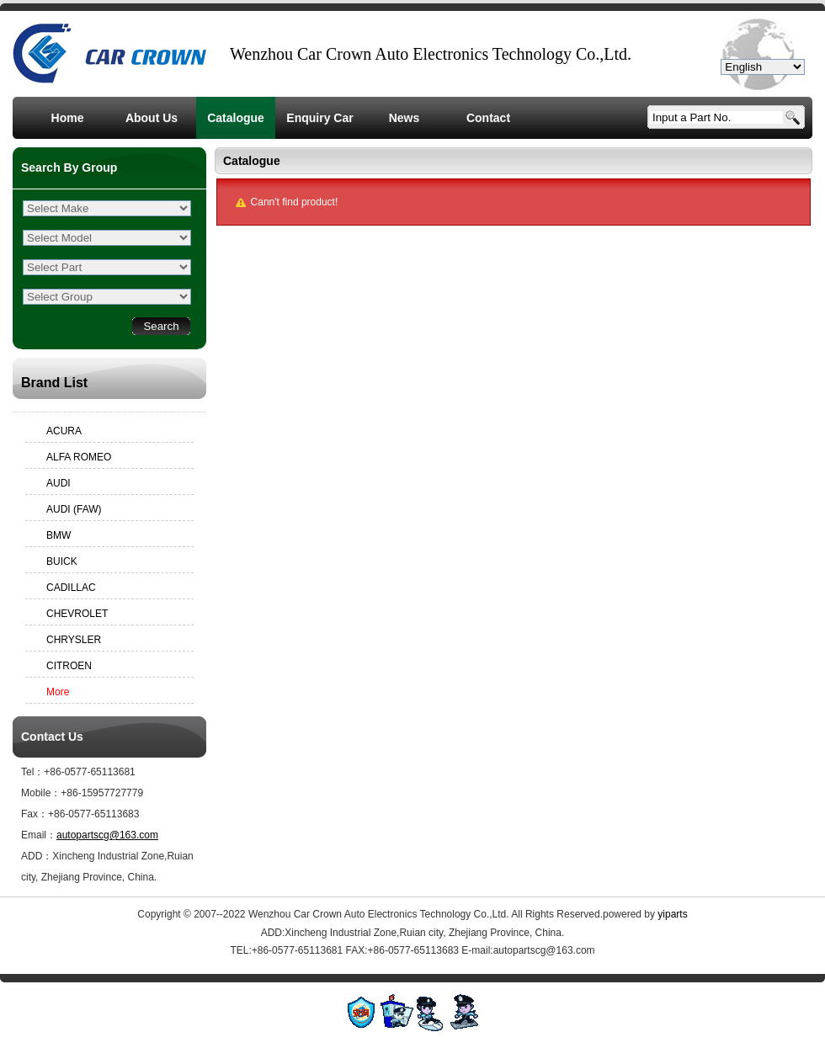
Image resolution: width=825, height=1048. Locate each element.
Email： (38, 835)
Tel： (32, 772)
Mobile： (41, 793)
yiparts (672, 914)
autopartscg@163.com (107, 835)
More (57, 692)
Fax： (34, 814)
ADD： (36, 856)
